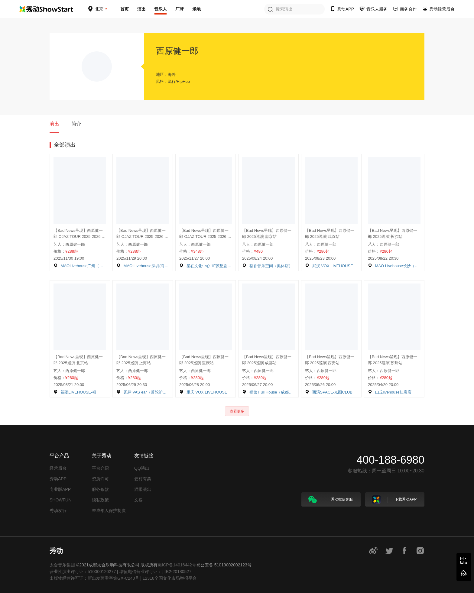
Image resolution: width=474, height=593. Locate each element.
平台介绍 (100, 468)
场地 (196, 9)
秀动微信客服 (330, 499)
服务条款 (100, 489)
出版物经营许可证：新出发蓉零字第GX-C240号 (94, 578)
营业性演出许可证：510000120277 (83, 571)
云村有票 (142, 478)
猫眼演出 (142, 489)
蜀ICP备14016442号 (176, 564)
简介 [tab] (76, 123)
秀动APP (58, 478)
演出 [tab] (54, 123)
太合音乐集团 (62, 564)
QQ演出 (141, 468)
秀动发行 (58, 510)
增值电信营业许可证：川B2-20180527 (155, 571)
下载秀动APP (394, 499)
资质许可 (100, 478)
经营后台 (58, 468)
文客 (138, 499)
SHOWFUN (60, 499)
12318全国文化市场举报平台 (170, 578)
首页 (124, 9)
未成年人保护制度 (109, 510)
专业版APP (60, 489)
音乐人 (160, 9)
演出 (141, 9)
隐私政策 (100, 499)
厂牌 (179, 9)
